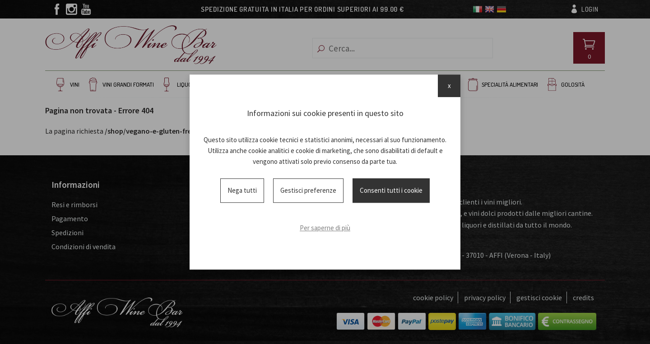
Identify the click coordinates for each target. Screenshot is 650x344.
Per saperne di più (325, 227)
